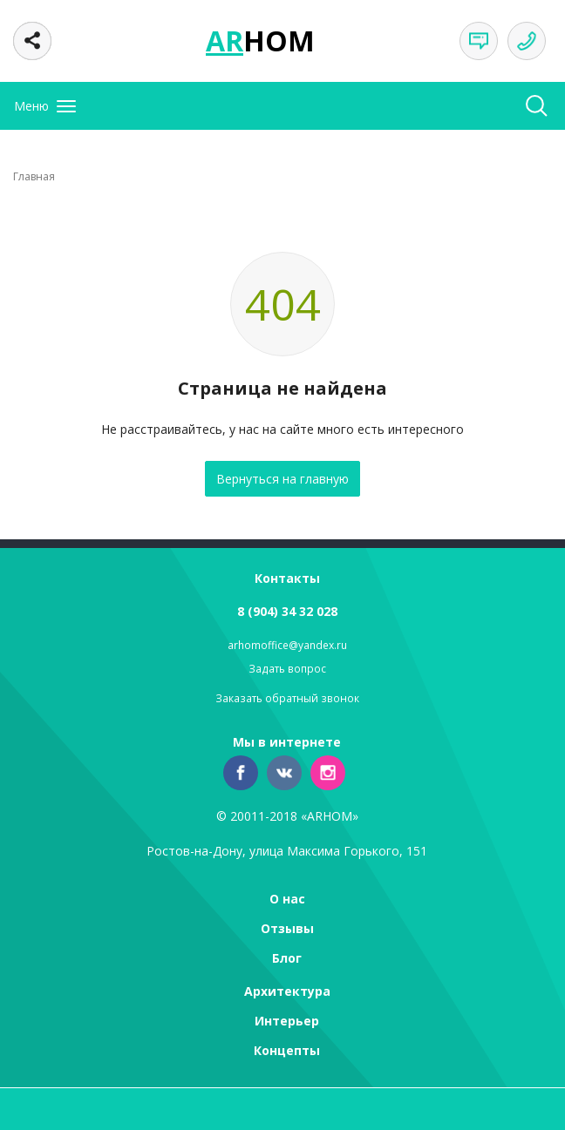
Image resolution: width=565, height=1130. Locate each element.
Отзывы (287, 928)
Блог (287, 958)
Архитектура (287, 991)
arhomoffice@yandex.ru (287, 645)
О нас (287, 898)
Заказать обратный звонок (287, 698)
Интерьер (287, 1020)
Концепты (287, 1050)
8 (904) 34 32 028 (287, 611)
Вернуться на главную (282, 478)
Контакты (287, 578)
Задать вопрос (287, 668)
